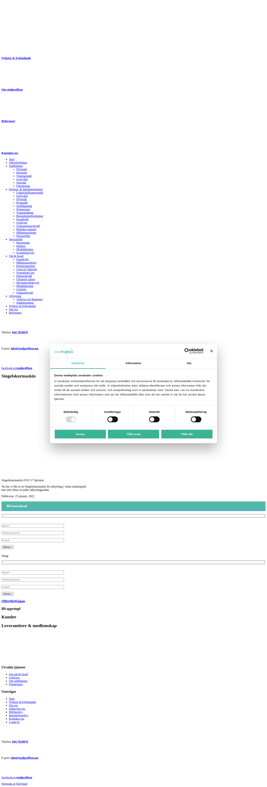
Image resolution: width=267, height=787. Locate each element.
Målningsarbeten (26, 232)
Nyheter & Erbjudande (22, 306)
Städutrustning (25, 302)
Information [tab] (133, 363)
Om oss (13, 309)
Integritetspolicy (18, 715)
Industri (21, 246)
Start (11, 159)
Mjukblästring (24, 249)
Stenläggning (24, 206)
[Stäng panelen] (211, 351)
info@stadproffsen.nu (24, 348)
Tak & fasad (16, 256)
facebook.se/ (16, 368)
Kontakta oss (16, 718)
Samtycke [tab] (78, 363)
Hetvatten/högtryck (27, 282)
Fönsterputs (23, 186)
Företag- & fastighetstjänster (26, 189)
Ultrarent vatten (25, 279)
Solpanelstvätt (24, 292)
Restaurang (23, 242)
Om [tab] (189, 363)
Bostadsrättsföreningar (29, 216)
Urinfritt (21, 289)
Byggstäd (21, 202)
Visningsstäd (24, 176)
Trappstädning (24, 212)
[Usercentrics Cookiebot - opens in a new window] (187, 351)
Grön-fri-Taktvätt (26, 269)
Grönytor (21, 222)
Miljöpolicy (16, 712)
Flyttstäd (21, 169)
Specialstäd (15, 239)
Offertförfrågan (18, 162)
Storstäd (21, 182)
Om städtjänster (18, 680)
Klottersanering (25, 266)
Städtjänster (16, 166)
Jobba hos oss (17, 708)
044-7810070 (20, 332)
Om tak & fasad (18, 674)
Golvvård (21, 179)
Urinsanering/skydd (28, 226)
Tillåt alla (187, 434)
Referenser (15, 312)
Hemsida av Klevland (14, 783)
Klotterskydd (24, 276)
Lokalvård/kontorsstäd (29, 192)
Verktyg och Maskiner (29, 299)
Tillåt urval (134, 434)
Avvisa (80, 434)
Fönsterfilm (23, 236)
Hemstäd (21, 172)
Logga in (14, 722)
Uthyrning (15, 296)
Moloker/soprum (26, 229)
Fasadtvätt (22, 219)
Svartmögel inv (25, 252)
